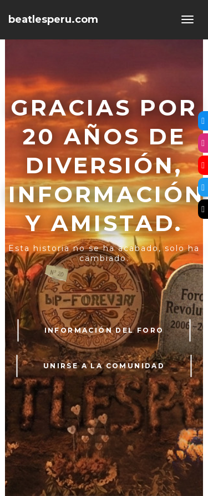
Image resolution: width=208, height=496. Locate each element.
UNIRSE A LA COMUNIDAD (104, 366)
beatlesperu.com (53, 19)
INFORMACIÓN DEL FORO (104, 330)
